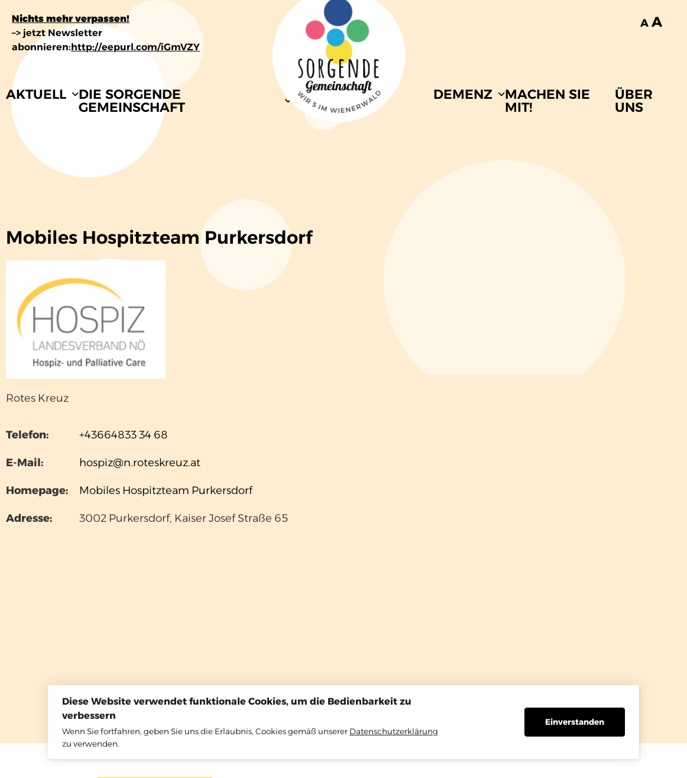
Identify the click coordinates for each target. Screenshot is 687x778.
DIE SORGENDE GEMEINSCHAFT (185, 100)
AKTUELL (42, 94)
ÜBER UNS (634, 100)
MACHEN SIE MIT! (547, 100)
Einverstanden (574, 722)
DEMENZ (469, 94)
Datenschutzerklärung (393, 731)
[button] (42, 95)
